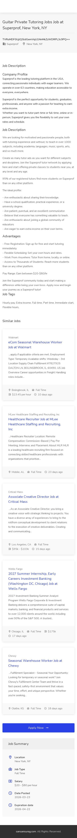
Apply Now (38, 728)
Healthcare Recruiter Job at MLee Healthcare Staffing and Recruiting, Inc (34, 424)
